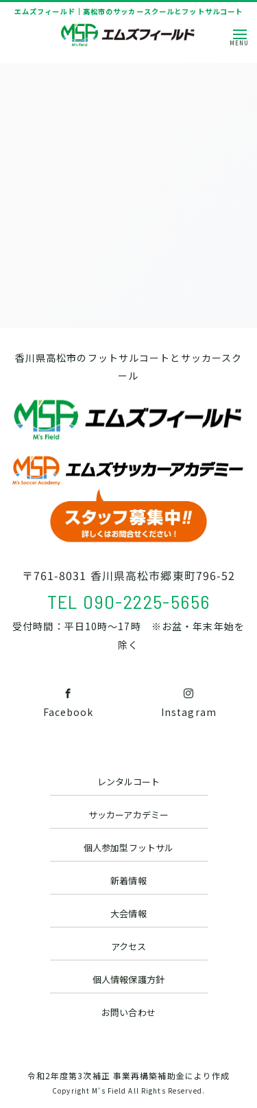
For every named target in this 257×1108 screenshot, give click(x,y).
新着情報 (128, 880)
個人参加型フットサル (128, 847)
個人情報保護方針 (128, 979)
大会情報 (128, 913)
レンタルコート (128, 781)
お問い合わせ (128, 1012)
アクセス (128, 946)
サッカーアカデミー (128, 814)
